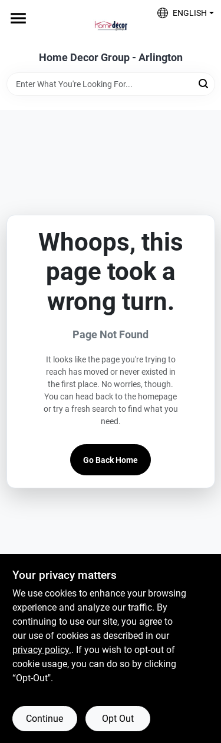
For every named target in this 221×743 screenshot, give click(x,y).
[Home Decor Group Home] (110, 26)
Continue (44, 718)
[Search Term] (110, 84)
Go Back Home (110, 460)
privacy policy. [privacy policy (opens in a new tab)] (41, 649)
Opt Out (118, 718)
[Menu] (18, 18)
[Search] (204, 83)
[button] (181, 12)
